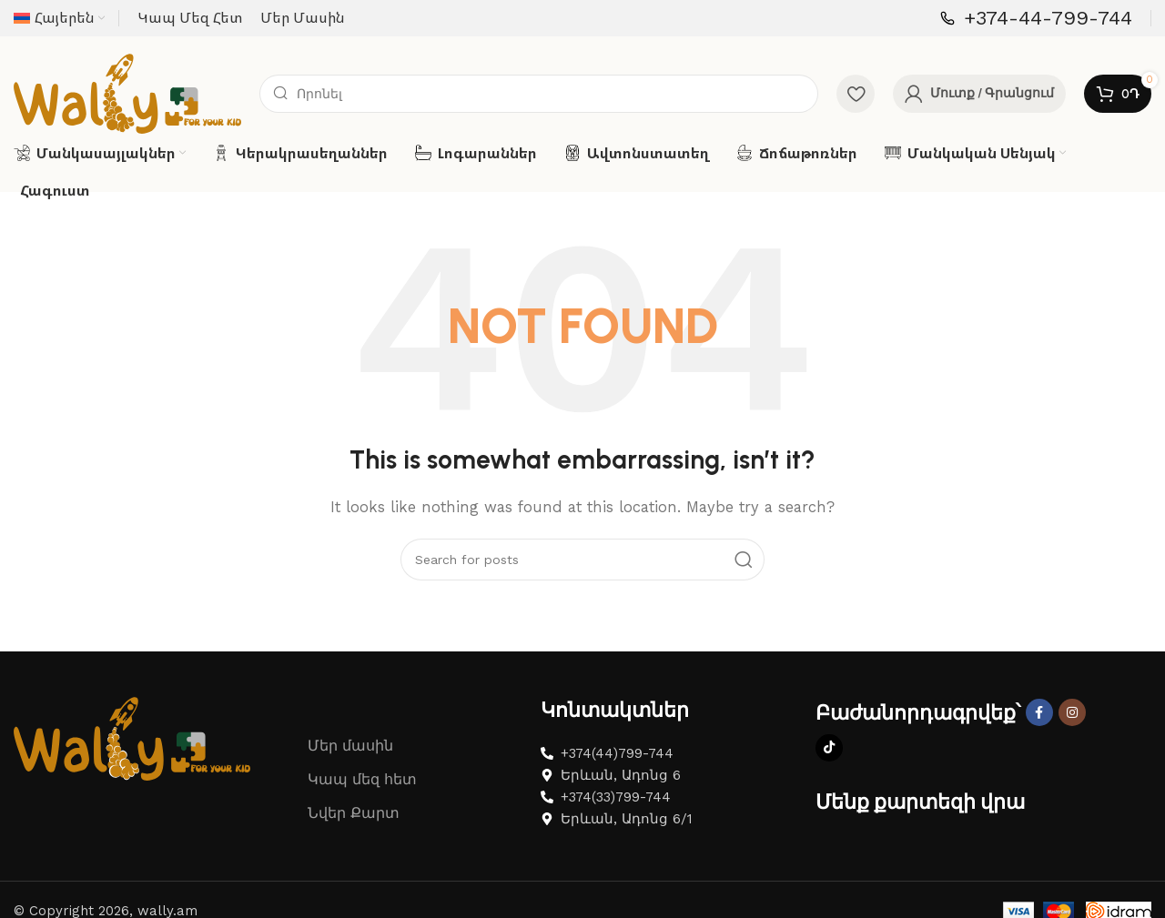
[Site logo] (127, 99)
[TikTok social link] (829, 760)
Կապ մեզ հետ (362, 792)
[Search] (538, 100)
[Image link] (132, 749)
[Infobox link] (1036, 18)
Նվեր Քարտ (354, 825)
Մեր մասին (350, 758)
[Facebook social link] (1039, 725)
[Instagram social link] (1072, 725)
